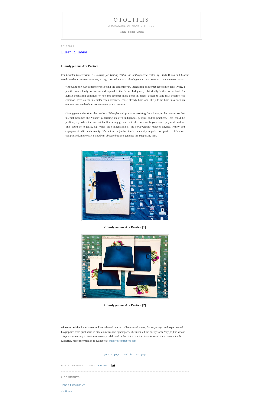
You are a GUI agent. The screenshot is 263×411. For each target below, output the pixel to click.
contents (127, 354)
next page (141, 354)
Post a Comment (73, 385)
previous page (112, 354)
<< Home (66, 391)
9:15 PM (102, 365)
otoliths (131, 20)
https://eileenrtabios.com (122, 340)
